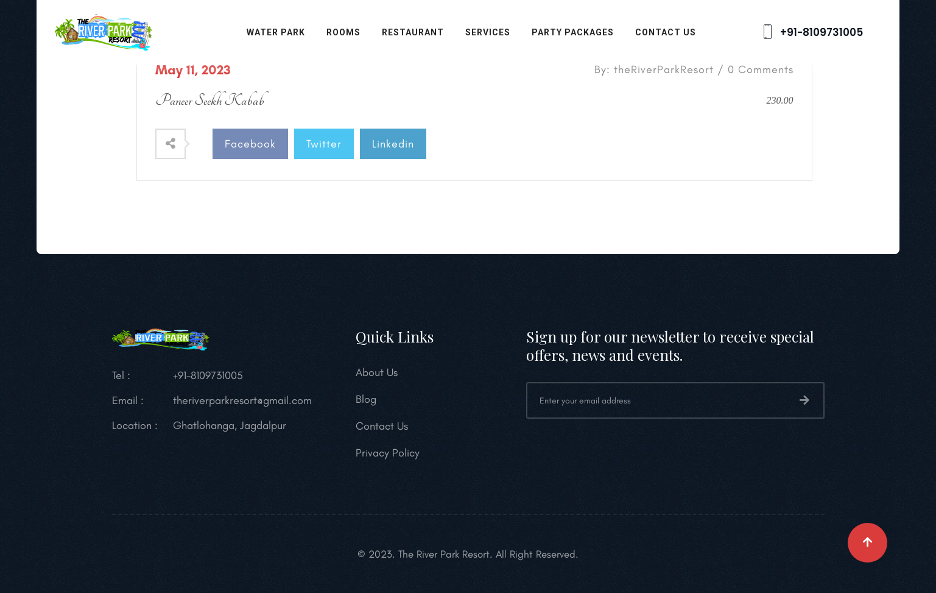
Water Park (276, 32)
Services (487, 32)
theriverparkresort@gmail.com (242, 400)
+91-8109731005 (811, 32)
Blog (366, 399)
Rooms (343, 32)
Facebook (250, 144)
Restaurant (413, 32)
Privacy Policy (388, 453)
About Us (377, 372)
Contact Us (665, 32)
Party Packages (573, 32)
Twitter (324, 144)
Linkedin (393, 144)
